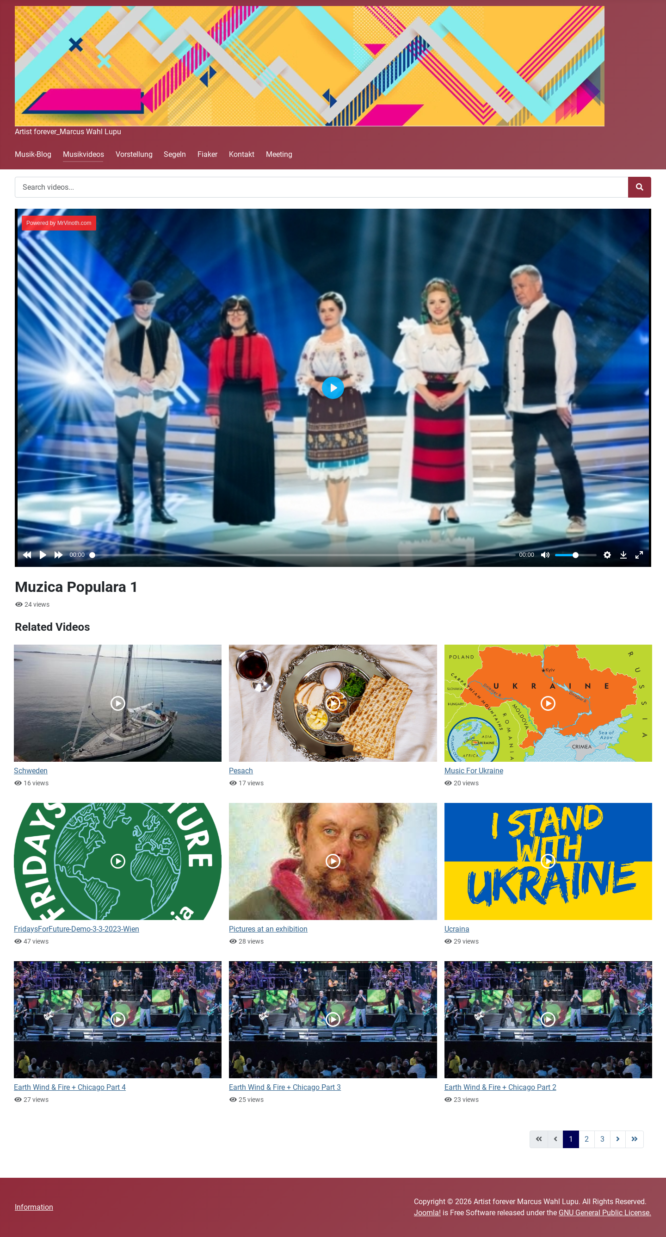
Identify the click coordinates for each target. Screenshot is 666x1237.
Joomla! (427, 1212)
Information (34, 1207)
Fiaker (207, 154)
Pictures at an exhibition (268, 929)
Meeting (279, 154)
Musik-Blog (33, 154)
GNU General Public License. (605, 1212)
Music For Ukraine (473, 770)
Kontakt (241, 154)
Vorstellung (134, 154)
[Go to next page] (618, 1139)
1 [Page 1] (571, 1139)
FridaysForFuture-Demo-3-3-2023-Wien (76, 929)
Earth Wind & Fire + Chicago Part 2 (500, 1087)
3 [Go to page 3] (602, 1139)
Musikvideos (83, 154)
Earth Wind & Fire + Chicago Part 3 (285, 1087)
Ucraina (456, 929)
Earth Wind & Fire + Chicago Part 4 (70, 1087)
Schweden (31, 770)
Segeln (175, 154)
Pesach (241, 770)
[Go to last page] (634, 1139)
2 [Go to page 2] (587, 1139)
